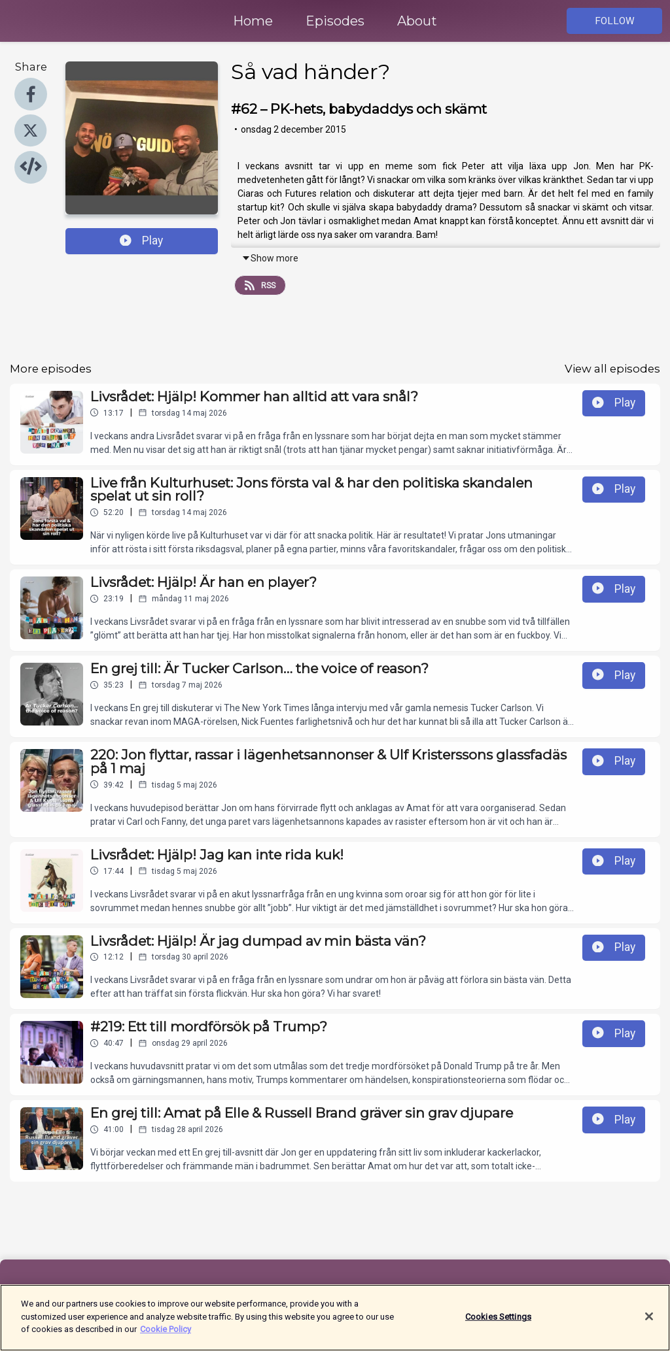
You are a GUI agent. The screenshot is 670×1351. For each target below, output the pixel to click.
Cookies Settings (498, 1321)
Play (141, 240)
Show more (269, 258)
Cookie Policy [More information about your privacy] (165, 1334)
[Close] (649, 1321)
